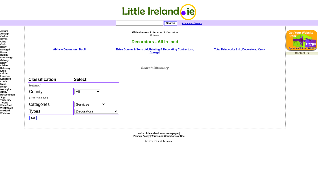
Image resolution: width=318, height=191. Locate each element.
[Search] (139, 23)
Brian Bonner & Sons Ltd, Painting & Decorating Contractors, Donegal (154, 51)
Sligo (3, 97)
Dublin (4, 55)
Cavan (3, 39)
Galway (4, 60)
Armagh (4, 33)
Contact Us (302, 53)
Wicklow (5, 113)
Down (3, 52)
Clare (3, 41)
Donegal (5, 49)
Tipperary (5, 100)
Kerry (3, 63)
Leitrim (4, 73)
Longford (5, 78)
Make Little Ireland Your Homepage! (158, 133)
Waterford (5, 105)
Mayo (3, 84)
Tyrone (4, 102)
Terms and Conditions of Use (168, 136)
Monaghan (6, 89)
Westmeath (6, 108)
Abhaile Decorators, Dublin (70, 49)
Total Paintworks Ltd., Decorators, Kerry (239, 49)
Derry (3, 47)
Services (157, 32)
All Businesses (140, 32)
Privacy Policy (141, 136)
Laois (3, 71)
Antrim (4, 31)
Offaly (3, 92)
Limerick (5, 76)
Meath (3, 86)
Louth (3, 81)
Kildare (4, 65)
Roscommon (7, 94)
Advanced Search (192, 23)
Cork (3, 44)
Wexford (5, 110)
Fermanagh (6, 57)
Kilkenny (5, 68)
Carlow (4, 36)
